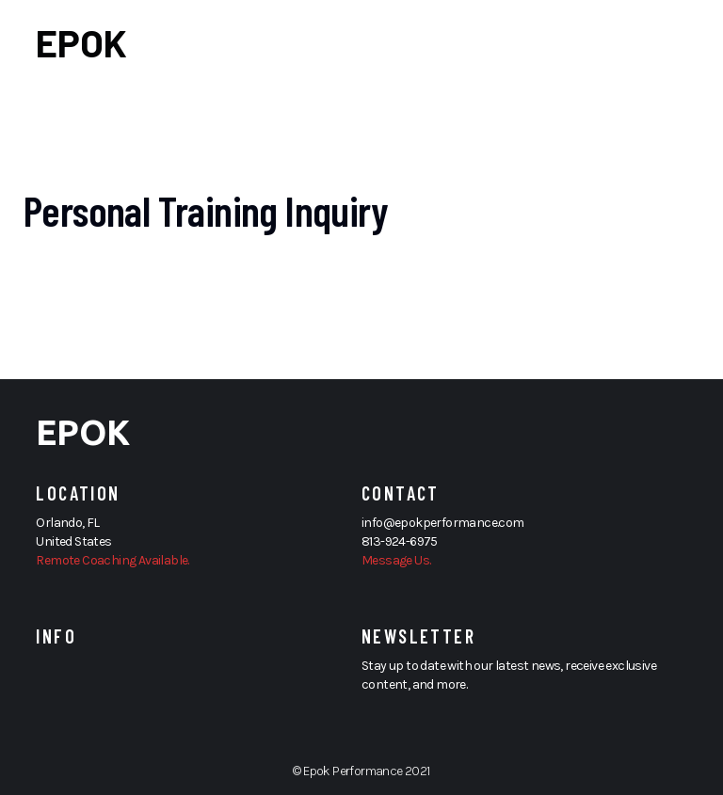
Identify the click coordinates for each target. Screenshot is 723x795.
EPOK (81, 42)
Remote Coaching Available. (112, 560)
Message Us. (396, 560)
